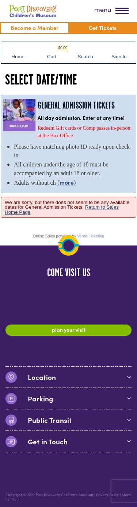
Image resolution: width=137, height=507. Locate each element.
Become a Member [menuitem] (34, 27)
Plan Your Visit (68, 329)
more (67, 182)
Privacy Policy (107, 494)
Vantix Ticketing (90, 236)
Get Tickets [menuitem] (103, 27)
